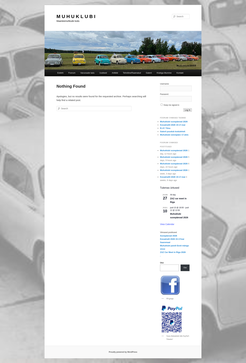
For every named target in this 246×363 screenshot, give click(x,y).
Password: (164, 94)
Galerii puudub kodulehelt (172, 131)
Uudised (103, 73)
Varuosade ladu (87, 73)
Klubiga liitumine (164, 73)
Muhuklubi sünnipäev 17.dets (174, 135)
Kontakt (179, 73)
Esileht (60, 73)
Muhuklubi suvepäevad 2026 (174, 121)
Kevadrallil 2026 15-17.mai (172, 125)
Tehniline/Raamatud (132, 73)
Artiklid (115, 73)
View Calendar (167, 224)
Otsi (162, 263)
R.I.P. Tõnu (165, 128)
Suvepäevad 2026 (168, 236)
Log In (187, 110)
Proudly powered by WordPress (123, 352)
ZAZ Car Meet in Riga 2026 (173, 252)
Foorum (71, 73)
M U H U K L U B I (75, 16)
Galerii (149, 73)
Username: (164, 84)
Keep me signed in (171, 105)
